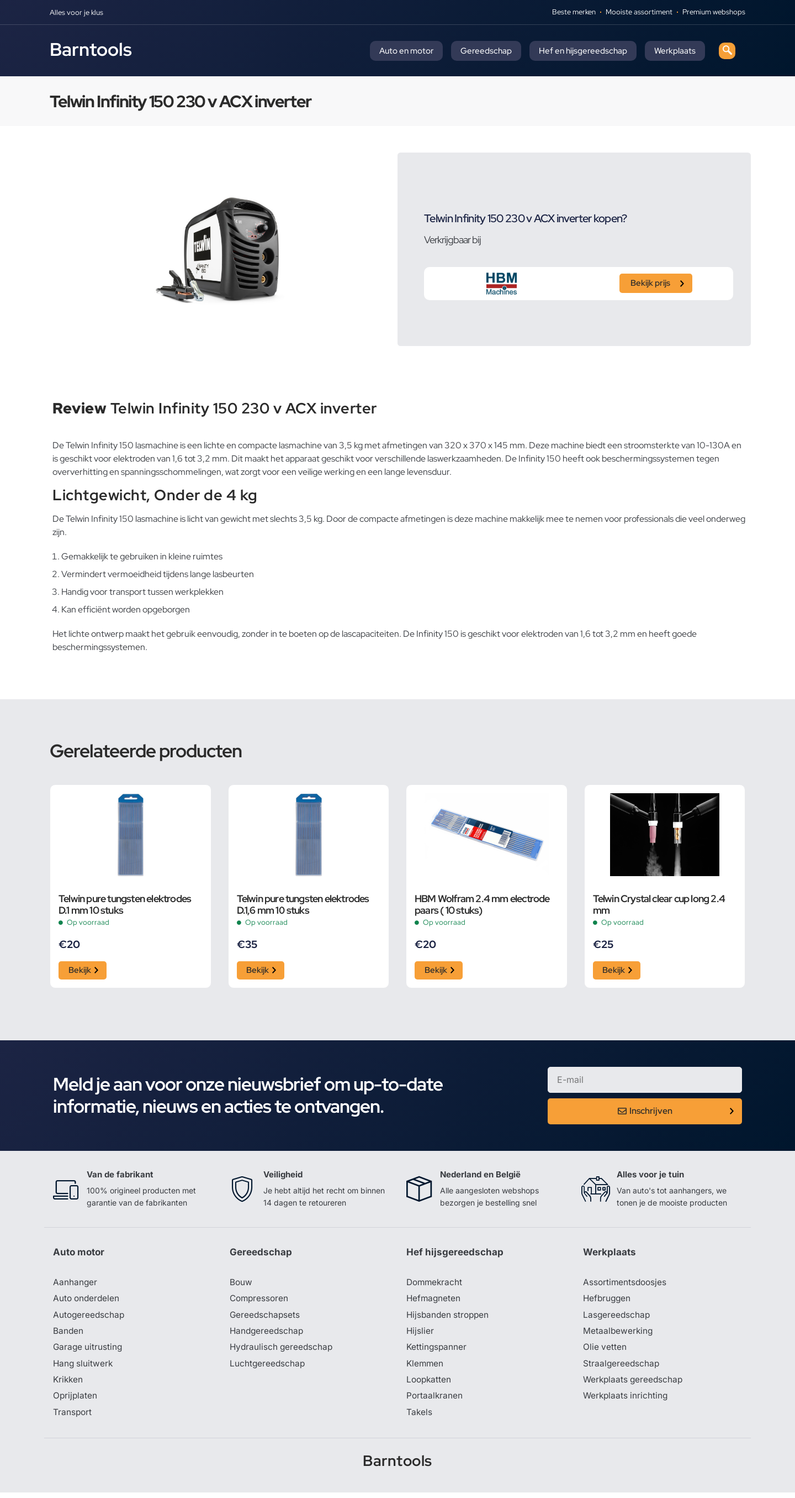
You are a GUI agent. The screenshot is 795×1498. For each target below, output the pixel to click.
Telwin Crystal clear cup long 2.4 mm (659, 904)
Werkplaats (675, 50)
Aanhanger (75, 1284)
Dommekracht (435, 1284)
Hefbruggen (608, 1301)
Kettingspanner (437, 1350)
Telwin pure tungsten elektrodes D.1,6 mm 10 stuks (303, 904)
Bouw (241, 1284)
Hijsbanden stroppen (449, 1317)
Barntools (91, 49)
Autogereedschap (89, 1317)
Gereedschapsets (265, 1317)
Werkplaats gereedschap (634, 1384)
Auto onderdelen (87, 1301)
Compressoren (260, 1301)
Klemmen (425, 1367)
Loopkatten (429, 1384)
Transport (73, 1417)
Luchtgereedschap (268, 1367)
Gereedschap (486, 50)
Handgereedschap (268, 1334)
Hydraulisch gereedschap (283, 1350)
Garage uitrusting (88, 1350)
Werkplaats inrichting (626, 1400)
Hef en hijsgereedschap (583, 50)
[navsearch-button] (727, 51)
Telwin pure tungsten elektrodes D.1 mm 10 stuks (125, 904)
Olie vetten (605, 1350)
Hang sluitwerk (84, 1367)
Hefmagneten (434, 1301)
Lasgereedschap (617, 1317)
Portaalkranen (435, 1400)
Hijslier (420, 1334)
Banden (68, 1334)
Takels (419, 1417)
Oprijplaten (75, 1400)
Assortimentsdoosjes (626, 1284)
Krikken (68, 1384)
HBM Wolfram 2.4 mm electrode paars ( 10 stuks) (482, 904)
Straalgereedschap (622, 1367)
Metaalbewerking (618, 1334)
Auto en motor (406, 50)
